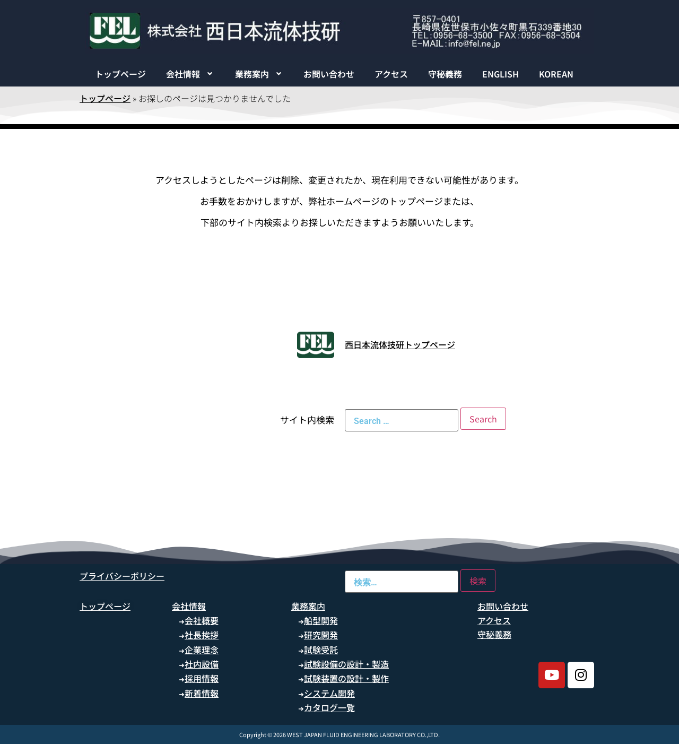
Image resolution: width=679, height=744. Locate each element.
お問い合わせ (328, 73)
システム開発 (329, 693)
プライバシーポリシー (122, 575)
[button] (190, 74)
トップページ (120, 73)
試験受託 (321, 649)
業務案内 (259, 73)
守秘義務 (445, 73)
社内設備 (202, 664)
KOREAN (556, 73)
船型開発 (321, 620)
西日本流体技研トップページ (400, 344)
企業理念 (202, 649)
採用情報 (202, 678)
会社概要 (202, 620)
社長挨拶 (202, 634)
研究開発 (321, 634)
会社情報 (190, 73)
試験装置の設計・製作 (346, 678)
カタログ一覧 (329, 707)
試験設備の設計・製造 (346, 664)
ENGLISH (500, 73)
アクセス (391, 73)
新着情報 (202, 693)
